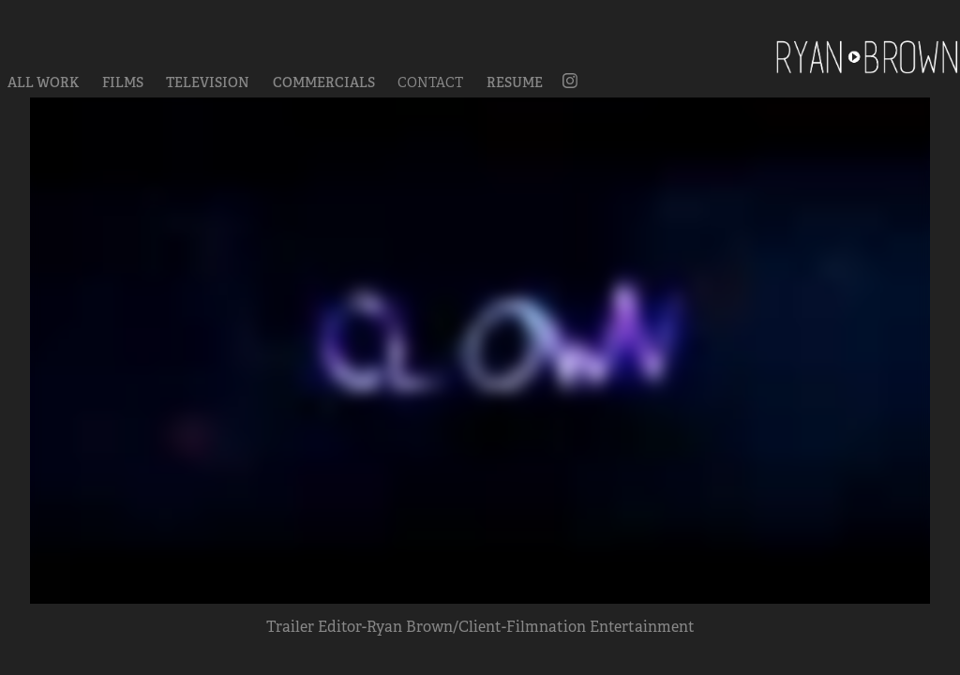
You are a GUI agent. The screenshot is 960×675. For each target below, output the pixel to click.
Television (207, 82)
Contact (430, 82)
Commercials (324, 82)
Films (122, 82)
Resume (515, 82)
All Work (43, 82)
